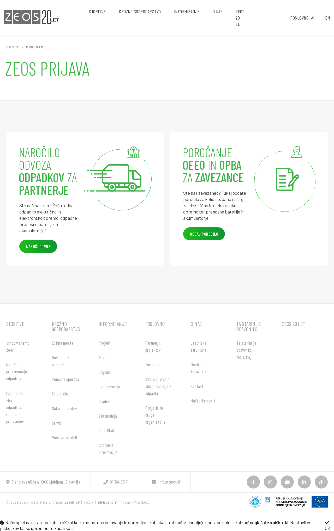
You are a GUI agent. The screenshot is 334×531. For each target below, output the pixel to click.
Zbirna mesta (62, 342)
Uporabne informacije (108, 448)
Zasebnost (72, 502)
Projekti (105, 342)
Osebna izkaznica (199, 368)
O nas (196, 324)
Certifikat (107, 430)
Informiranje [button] (187, 11)
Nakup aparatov (64, 408)
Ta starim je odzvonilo (248, 326)
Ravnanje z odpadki (60, 361)
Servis (57, 422)
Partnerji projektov (153, 346)
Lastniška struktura (198, 346)
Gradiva (105, 401)
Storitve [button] (97, 11)
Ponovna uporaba (65, 379)
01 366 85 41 (115, 481)
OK (327, 525)
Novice (104, 357)
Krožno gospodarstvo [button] (140, 11)
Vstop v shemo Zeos (17, 346)
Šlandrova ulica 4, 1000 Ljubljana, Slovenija (43, 481)
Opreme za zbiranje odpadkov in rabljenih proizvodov (15, 407)
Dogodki (105, 372)
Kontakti (197, 386)
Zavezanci (153, 364)
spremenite (42, 528)
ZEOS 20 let (240, 18)
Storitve (15, 324)
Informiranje (113, 324)
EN (327, 18)
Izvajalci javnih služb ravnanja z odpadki (158, 386)
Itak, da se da (109, 386)
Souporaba (60, 393)
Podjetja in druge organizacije (155, 414)
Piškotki (88, 502)
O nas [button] (218, 11)
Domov (13, 47)
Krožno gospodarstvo (66, 326)
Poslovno (302, 18)
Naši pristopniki (203, 400)
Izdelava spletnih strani (114, 502)
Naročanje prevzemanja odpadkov (16, 371)
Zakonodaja (108, 415)
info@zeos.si (166, 481)
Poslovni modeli (64, 437)
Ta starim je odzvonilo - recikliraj (246, 349)
